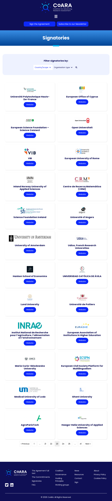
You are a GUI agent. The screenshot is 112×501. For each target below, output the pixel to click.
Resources (79, 474)
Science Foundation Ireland (29, 217)
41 (81, 444)
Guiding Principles (59, 479)
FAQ (33, 485)
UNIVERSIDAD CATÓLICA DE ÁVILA (82, 276)
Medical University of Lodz (30, 396)
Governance (60, 474)
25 (69, 444)
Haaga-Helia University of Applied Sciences (82, 426)
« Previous (25, 444)
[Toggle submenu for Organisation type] (71, 67)
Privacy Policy (100, 474)
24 (63, 444)
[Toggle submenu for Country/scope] (50, 67)
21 (45, 444)
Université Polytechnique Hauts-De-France (29, 98)
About (96, 470)
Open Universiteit (82, 127)
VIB (30, 158)
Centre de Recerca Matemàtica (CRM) (82, 188)
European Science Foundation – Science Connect (30, 129)
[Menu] (56, 16)
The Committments (41, 477)
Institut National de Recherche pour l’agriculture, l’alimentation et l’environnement (30, 335)
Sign (76, 482)
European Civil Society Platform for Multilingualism (82, 367)
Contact (78, 478)
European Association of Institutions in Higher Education (82, 334)
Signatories (37, 481)
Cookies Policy (100, 478)
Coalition (59, 470)
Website (29, 104)
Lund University (30, 304)
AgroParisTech (30, 424)
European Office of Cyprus (82, 96)
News (77, 470)
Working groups (62, 485)
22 (51, 444)
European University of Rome (82, 158)
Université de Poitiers (82, 304)
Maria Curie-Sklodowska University (30, 367)
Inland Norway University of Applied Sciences (29, 188)
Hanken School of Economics (30, 276)
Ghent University (82, 396)
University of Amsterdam (30, 245)
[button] (76, 67)
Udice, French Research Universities (82, 247)
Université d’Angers (82, 217)
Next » (88, 444)
